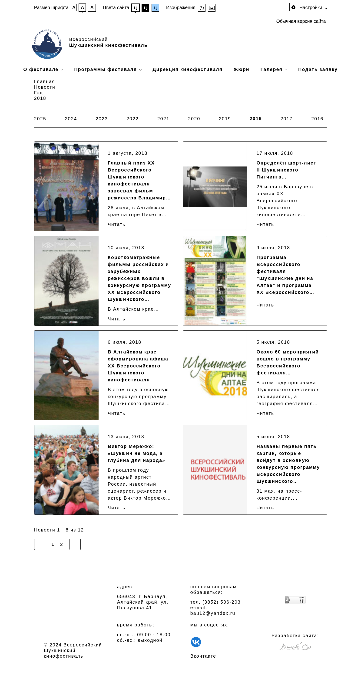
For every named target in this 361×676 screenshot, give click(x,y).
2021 (163, 118)
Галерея (271, 69)
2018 (256, 118)
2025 (40, 118)
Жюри (241, 69)
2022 (132, 118)
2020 (194, 118)
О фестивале (40, 69)
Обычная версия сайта (301, 21)
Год (38, 92)
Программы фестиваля (105, 69)
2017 (287, 118)
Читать (117, 224)
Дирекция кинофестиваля (187, 69)
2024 (71, 118)
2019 (225, 118)
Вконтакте (203, 656)
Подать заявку (318, 69)
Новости (44, 87)
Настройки (310, 7)
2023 (102, 118)
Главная (44, 81)
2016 (317, 118)
